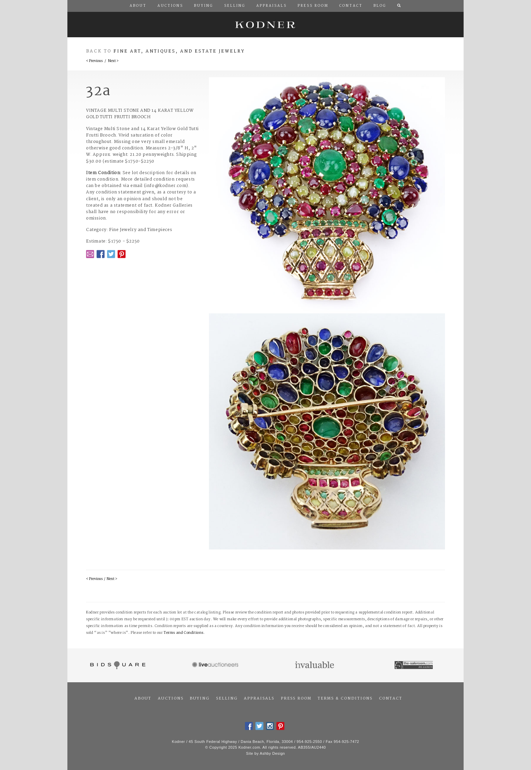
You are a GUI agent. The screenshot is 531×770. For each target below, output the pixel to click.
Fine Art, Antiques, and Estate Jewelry (179, 51)
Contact (390, 698)
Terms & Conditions (345, 698)
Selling (227, 698)
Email (90, 254)
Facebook (101, 254)
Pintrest (122, 254)
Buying (200, 698)
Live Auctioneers (216, 665)
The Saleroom (414, 665)
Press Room (296, 698)
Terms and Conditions (184, 633)
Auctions (171, 698)
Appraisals (259, 698)
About (142, 698)
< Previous (94, 61)
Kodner (265, 24)
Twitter (111, 254)
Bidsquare (117, 665)
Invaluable (315, 665)
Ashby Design (272, 753)
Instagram (270, 726)
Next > (113, 61)
